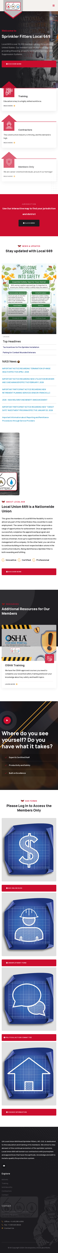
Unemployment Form (16, 963)
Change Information (16, 1112)
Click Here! (29, 223)
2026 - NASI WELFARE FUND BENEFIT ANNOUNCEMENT (24, 400)
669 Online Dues (14, 888)
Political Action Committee (18, 1037)
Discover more (13, 66)
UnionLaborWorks (43, 1247)
